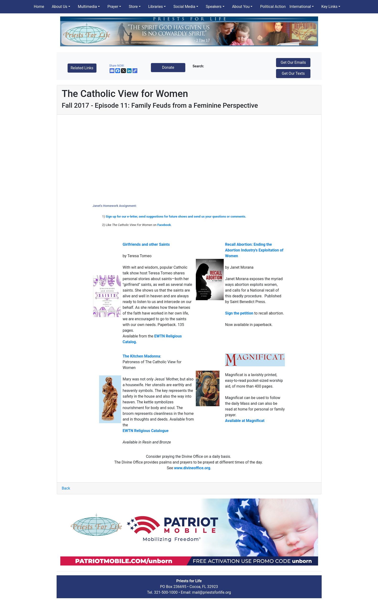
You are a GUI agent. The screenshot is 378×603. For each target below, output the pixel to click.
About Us (59, 6)
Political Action (273, 6)
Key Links (329, 6)
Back (66, 488)
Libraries (155, 6)
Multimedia (87, 6)
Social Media (184, 6)
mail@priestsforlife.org (211, 592)
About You (241, 6)
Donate (168, 67)
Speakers (214, 6)
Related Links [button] (82, 68)
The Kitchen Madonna (141, 356)
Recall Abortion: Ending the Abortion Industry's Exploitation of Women (254, 250)
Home (39, 6)
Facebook (164, 225)
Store (133, 6)
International (300, 6)
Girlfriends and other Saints (146, 244)
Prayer (112, 6)
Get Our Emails (293, 62)
